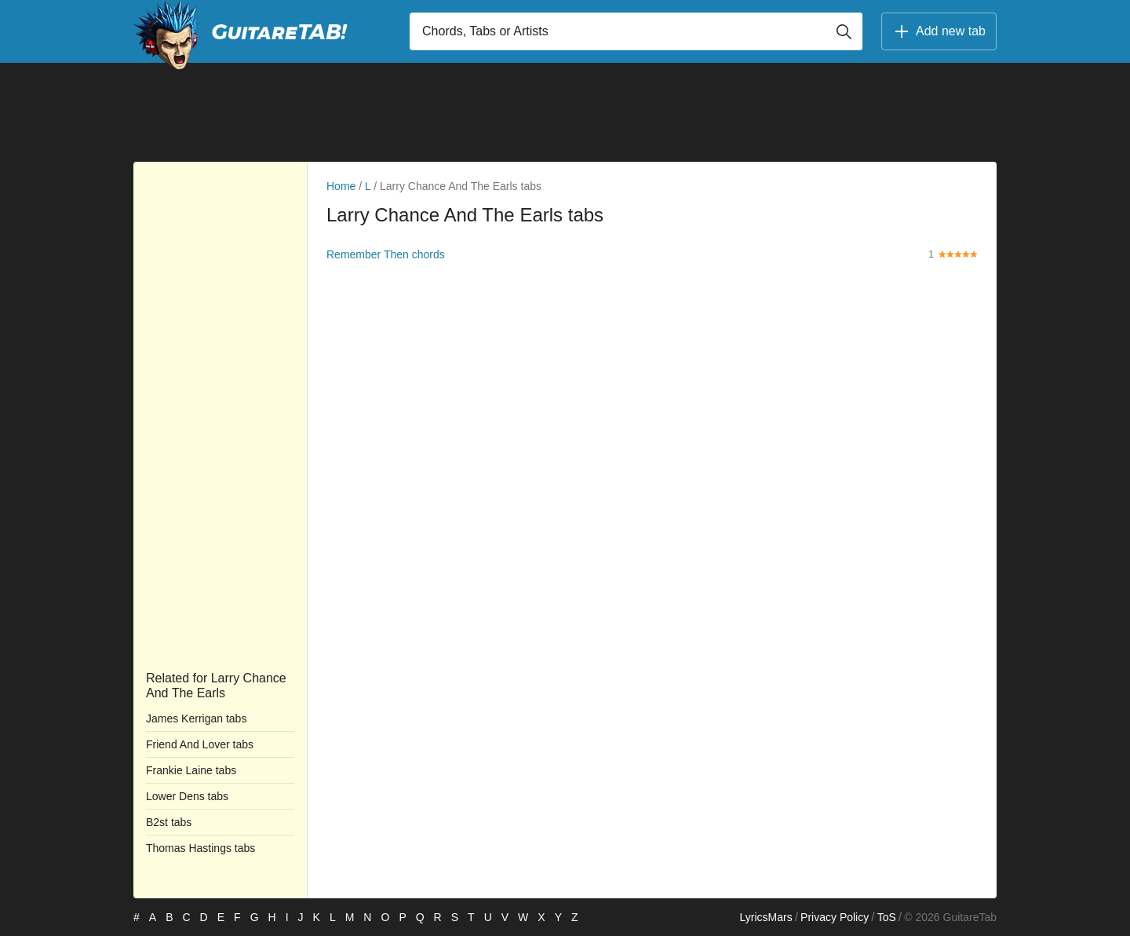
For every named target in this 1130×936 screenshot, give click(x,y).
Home (340, 186)
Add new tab (939, 31)
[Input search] (636, 31)
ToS (886, 917)
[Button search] (843, 31)
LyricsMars (765, 917)
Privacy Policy (834, 917)
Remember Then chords (385, 254)
